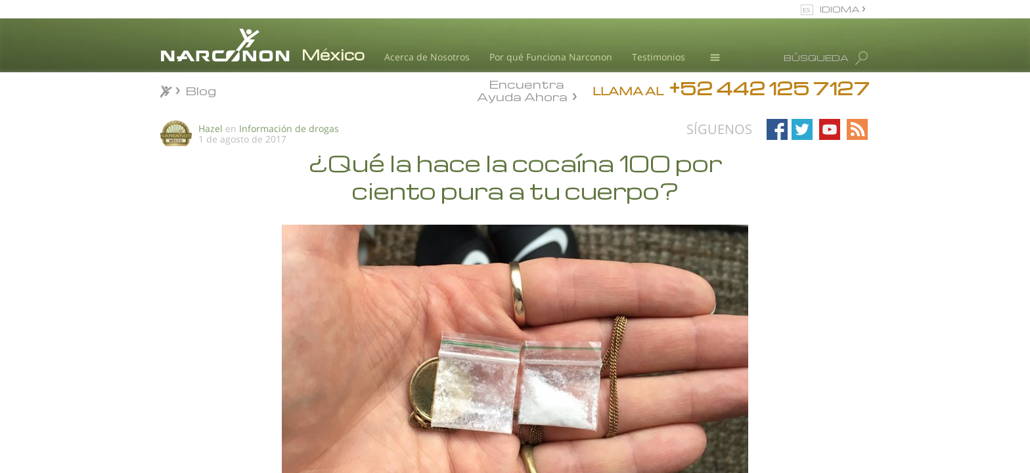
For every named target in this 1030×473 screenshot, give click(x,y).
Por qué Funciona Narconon (550, 57)
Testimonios (658, 57)
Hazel (210, 128)
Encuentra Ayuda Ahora (522, 89)
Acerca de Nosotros (427, 57)
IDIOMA (841, 8)
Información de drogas (289, 128)
